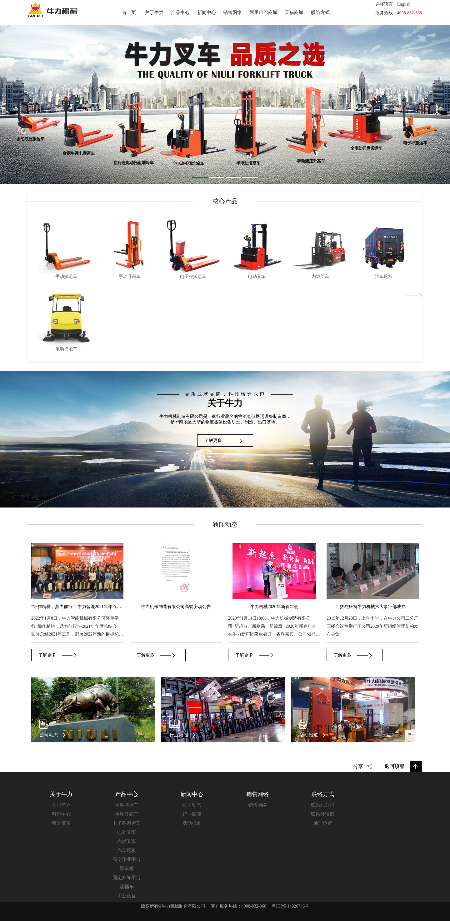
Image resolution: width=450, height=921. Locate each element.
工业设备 (126, 895)
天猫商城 (294, 12)
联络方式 (320, 12)
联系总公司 (322, 805)
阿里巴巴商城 (263, 12)
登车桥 (127, 868)
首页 (131, 12)
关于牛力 (154, 12)
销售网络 (232, 12)
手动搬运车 (126, 805)
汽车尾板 (126, 850)
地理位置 (322, 823)
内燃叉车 (126, 841)
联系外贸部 (322, 814)
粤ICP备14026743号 (290, 906)
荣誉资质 (61, 823)
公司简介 (61, 805)
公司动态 (191, 805)
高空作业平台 (126, 859)
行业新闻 (191, 814)
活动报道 (191, 823)
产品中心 (180, 12)
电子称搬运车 (126, 823)
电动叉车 (126, 832)
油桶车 (127, 886)
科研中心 (61, 814)
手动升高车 (126, 814)
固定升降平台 (126, 877)
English (404, 4)
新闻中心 (206, 12)
